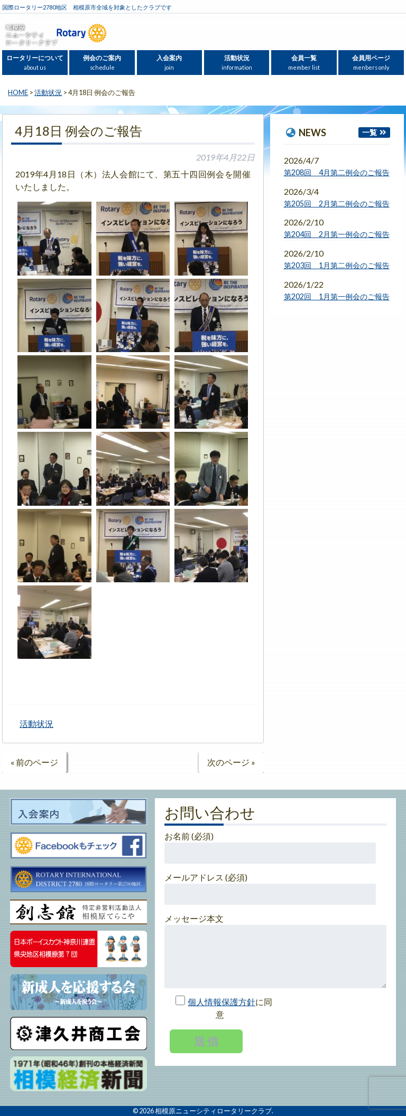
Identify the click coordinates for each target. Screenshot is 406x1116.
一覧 (369, 132)
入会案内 (169, 62)
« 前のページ (34, 762)
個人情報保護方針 (221, 1002)
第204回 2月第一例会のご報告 (337, 234)
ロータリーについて (34, 62)
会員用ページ (371, 62)
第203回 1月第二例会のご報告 (337, 265)
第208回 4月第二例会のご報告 (337, 172)
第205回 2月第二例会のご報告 (337, 203)
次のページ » (231, 762)
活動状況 (237, 62)
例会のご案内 (102, 62)
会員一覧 (304, 62)
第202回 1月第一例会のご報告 (337, 296)
